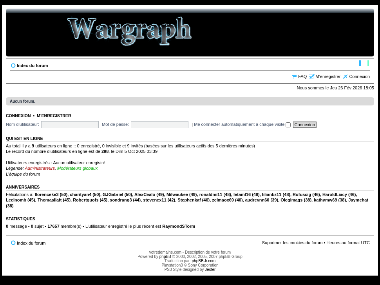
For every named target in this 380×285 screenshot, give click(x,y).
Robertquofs (85, 200)
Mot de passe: (115, 124)
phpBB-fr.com (204, 261)
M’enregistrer (327, 76)
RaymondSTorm (178, 226)
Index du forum (32, 65)
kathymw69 (325, 200)
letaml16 (242, 194)
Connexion (359, 76)
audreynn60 (257, 200)
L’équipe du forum (23, 174)
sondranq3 (121, 200)
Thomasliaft (50, 200)
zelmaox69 (223, 200)
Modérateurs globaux (77, 168)
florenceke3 (46, 194)
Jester (210, 269)
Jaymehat (358, 200)
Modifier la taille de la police (364, 63)
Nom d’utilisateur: (22, 124)
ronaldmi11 (211, 194)
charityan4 (80, 194)
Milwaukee (177, 194)
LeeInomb (16, 200)
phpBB (165, 256)
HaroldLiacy (334, 194)
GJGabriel (113, 194)
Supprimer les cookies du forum (292, 242)
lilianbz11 (272, 194)
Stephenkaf (189, 200)
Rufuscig (302, 194)
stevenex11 (154, 200)
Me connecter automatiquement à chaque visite (242, 124)
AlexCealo (144, 194)
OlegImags (291, 200)
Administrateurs (40, 168)
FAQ (302, 76)
